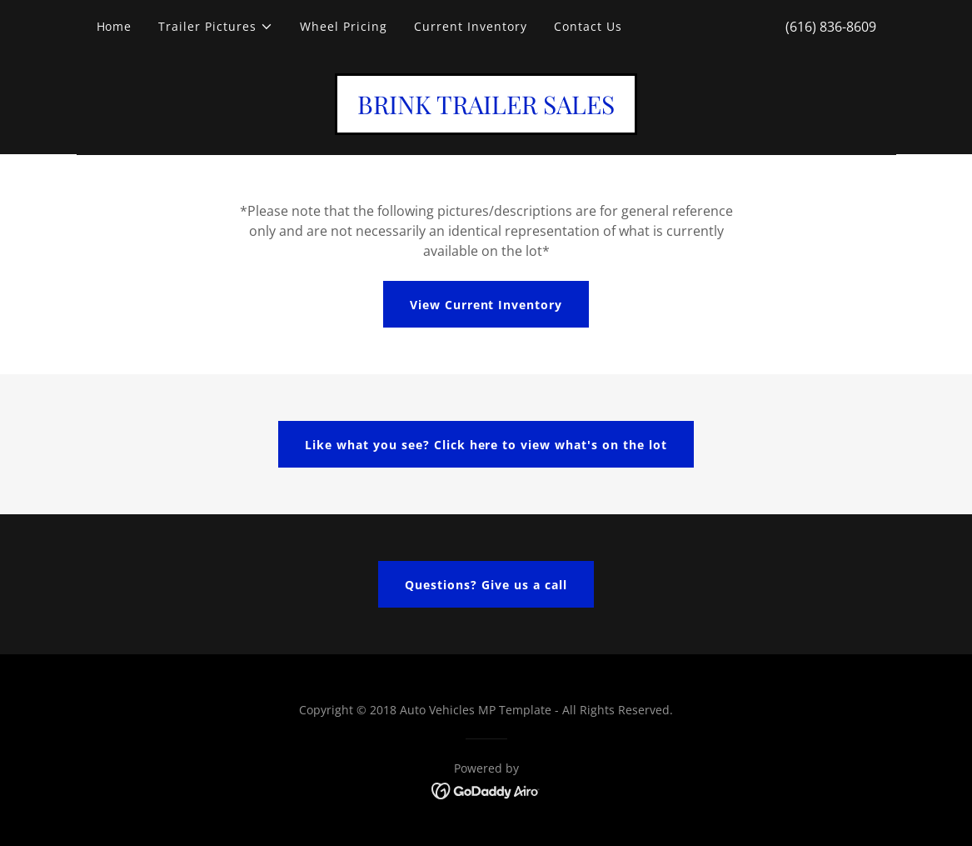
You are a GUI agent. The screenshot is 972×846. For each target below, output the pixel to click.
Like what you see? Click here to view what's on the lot (486, 445)
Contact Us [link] (588, 26)
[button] (215, 27)
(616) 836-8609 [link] (830, 27)
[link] (486, 109)
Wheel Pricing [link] (343, 26)
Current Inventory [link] (470, 26)
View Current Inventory (486, 305)
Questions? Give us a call (486, 585)
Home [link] (114, 26)
